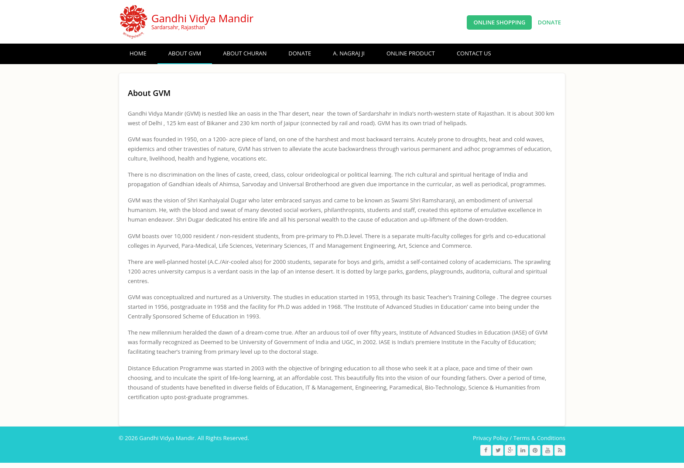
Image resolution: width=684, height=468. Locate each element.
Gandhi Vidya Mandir (202, 18)
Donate (549, 22)
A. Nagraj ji (349, 53)
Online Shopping (499, 22)
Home (138, 53)
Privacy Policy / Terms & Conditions (519, 438)
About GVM (185, 53)
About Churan (245, 53)
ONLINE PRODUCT (410, 53)
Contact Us (474, 53)
